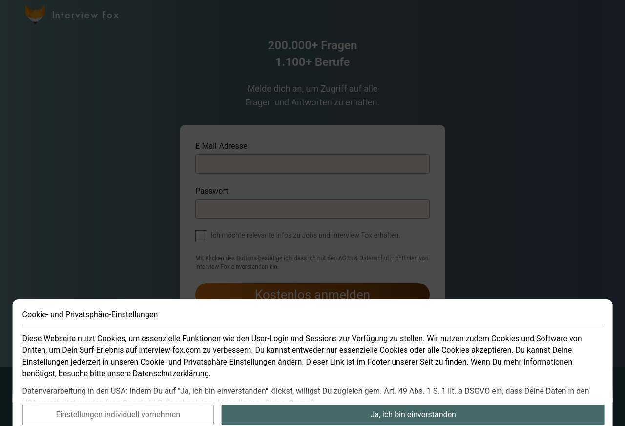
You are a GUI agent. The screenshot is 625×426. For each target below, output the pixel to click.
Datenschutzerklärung (171, 381)
